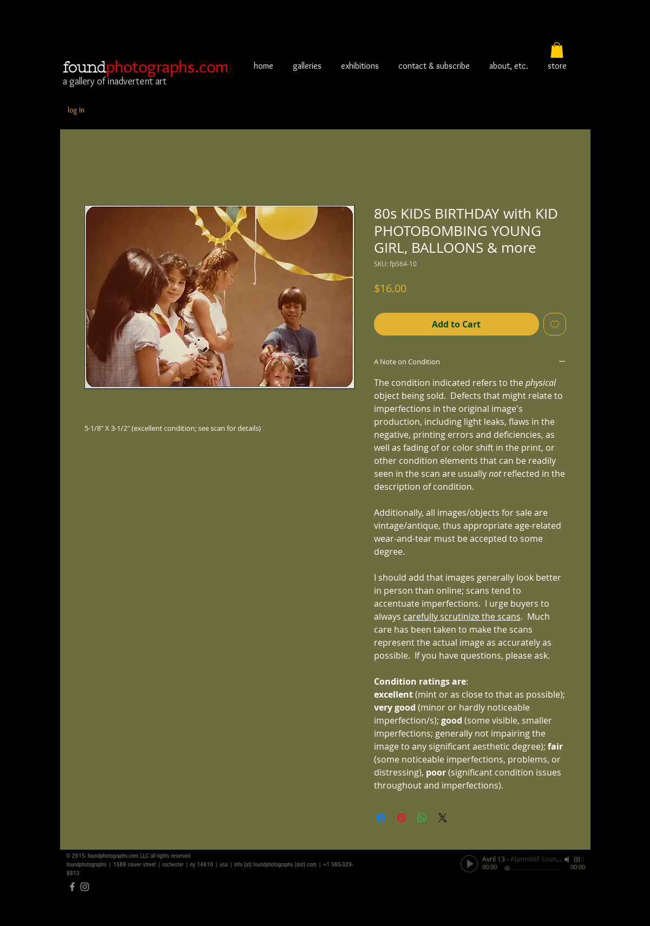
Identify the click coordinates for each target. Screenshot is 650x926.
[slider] (579, 859)
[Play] (469, 863)
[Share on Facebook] (381, 817)
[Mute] (567, 859)
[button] (556, 50)
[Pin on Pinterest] (401, 817)
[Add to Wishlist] (554, 324)
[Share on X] (442, 817)
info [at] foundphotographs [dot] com (275, 864)
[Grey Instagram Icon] (84, 886)
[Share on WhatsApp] (422, 817)
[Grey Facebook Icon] (72, 886)
